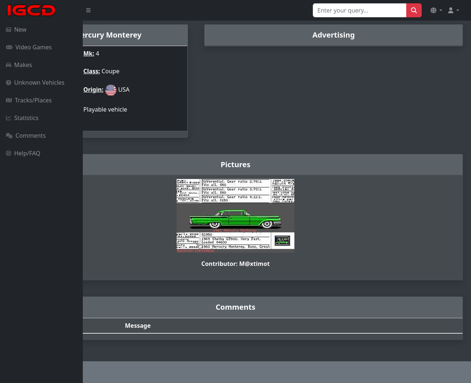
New (16, 29)
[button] (436, 10)
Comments (26, 135)
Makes (19, 65)
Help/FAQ (23, 153)
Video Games (29, 47)
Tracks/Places (29, 100)
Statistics (22, 118)
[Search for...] (360, 10)
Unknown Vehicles (35, 82)
